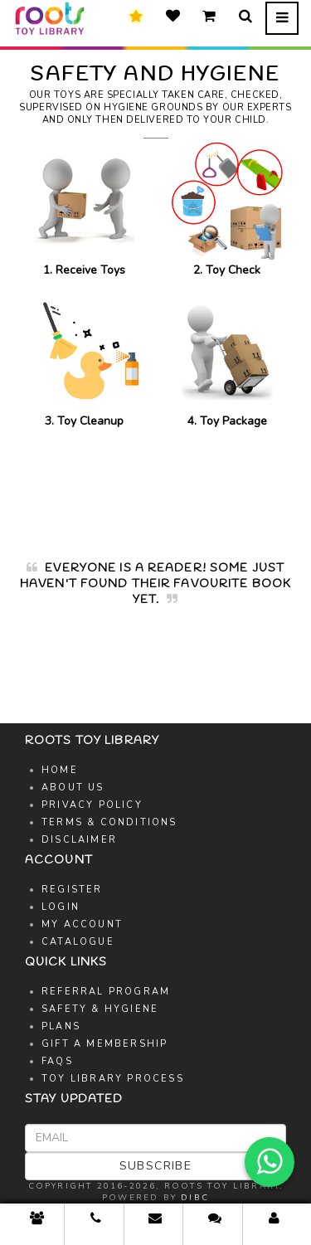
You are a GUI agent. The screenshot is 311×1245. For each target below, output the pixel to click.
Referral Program (105, 991)
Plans (60, 1026)
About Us (72, 787)
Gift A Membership (104, 1044)
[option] (155, 593)
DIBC (195, 1198)
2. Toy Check (227, 208)
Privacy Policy (92, 805)
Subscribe (155, 1166)
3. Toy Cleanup (84, 360)
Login (60, 907)
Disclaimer (79, 840)
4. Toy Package (227, 360)
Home (59, 770)
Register (72, 889)
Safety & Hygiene (99, 1009)
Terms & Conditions (109, 822)
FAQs (57, 1061)
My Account (82, 924)
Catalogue (77, 942)
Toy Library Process (112, 1078)
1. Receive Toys (84, 208)
